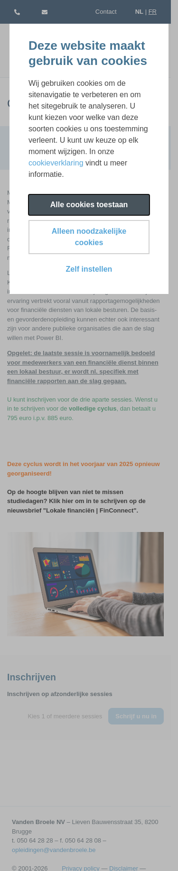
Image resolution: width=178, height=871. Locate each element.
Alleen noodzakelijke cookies (89, 237)
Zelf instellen (89, 269)
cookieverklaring (56, 163)
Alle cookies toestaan (89, 205)
